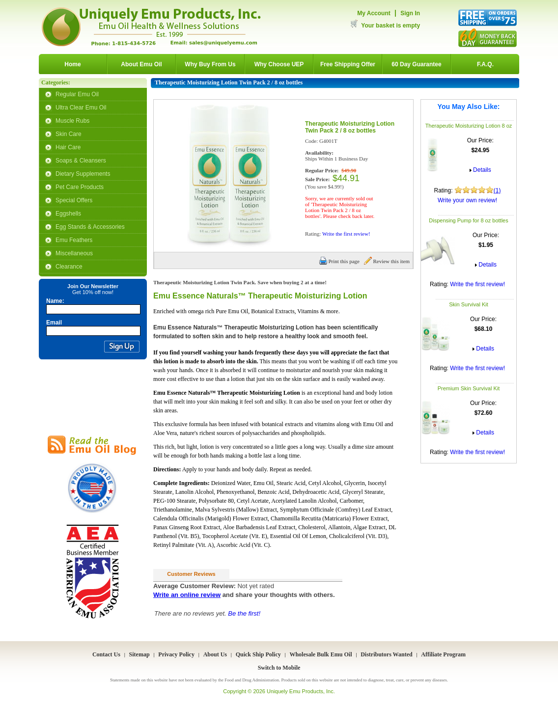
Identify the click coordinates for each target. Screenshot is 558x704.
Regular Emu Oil (77, 94)
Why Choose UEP (279, 64)
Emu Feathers (74, 240)
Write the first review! (477, 284)
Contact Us (106, 654)
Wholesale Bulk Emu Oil (320, 654)
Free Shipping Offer (347, 64)
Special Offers (74, 200)
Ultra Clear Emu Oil (81, 107)
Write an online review (187, 594)
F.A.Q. (485, 64)
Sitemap (139, 654)
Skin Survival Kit (468, 304)
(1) (497, 190)
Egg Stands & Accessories (90, 226)
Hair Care (68, 147)
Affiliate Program (443, 654)
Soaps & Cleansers (81, 160)
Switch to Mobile (279, 667)
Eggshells (68, 213)
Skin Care (69, 134)
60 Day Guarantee (416, 64)
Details (482, 169)
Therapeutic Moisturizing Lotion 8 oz (468, 126)
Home (72, 64)
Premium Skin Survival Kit (469, 388)
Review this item (387, 261)
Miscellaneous (74, 253)
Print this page (339, 261)
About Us (215, 654)
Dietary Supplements (83, 173)
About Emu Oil (141, 64)
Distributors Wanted (386, 654)
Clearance (69, 266)
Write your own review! (467, 200)
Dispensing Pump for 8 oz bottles (468, 220)
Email (54, 322)
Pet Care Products (80, 187)
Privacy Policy (176, 654)
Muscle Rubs (72, 120)
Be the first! (244, 613)
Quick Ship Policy (258, 654)
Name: (55, 301)
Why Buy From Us (210, 64)
